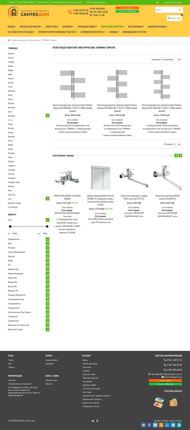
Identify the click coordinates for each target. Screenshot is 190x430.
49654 (14, 233)
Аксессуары (87, 392)
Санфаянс (68, 26)
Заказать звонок (127, 8)
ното (9, 198)
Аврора (10, 70)
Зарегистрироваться (174, 2)
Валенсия (11, 91)
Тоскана (11, 174)
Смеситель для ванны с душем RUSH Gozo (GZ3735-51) (134, 196)
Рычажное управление (67, 228)
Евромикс (11, 115)
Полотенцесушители (113, 26)
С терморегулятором (83, 131)
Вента (10, 99)
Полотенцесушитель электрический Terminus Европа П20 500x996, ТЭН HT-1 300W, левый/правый (72, 110)
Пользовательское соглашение (19, 383)
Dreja (90, 218)
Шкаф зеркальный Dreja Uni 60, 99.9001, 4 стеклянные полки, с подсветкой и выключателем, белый (100, 199)
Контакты (49, 383)
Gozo (141, 215)
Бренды (114, 32)
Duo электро (13, 207)
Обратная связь (51, 380)
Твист (10, 190)
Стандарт (11, 169)
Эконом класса (72, 222)
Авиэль (10, 66)
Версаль (11, 103)
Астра (10, 86)
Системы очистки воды (21, 32)
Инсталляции (136, 26)
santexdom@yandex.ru (102, 2)
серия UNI (95, 221)
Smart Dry (11, 194)
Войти (163, 2)
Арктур (10, 82)
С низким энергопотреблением (69, 134)
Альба (10, 74)
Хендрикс (12, 178)
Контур (10, 132)
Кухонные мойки (87, 26)
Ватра (10, 95)
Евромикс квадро (14, 203)
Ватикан (11, 53)
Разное (11, 360)
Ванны (12, 26)
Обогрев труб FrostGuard (92, 399)
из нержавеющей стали (80, 128)
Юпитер (11, 186)
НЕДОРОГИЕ (61, 222)
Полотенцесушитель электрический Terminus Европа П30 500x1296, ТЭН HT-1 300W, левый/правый (117, 110)
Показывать (168, 146)
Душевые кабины (157, 26)
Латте (10, 140)
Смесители (52, 26)
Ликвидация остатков (134, 31)
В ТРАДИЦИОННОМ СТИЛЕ (67, 218)
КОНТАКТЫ (42, 2)
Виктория (11, 107)
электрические (34, 40)
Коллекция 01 (64, 231)
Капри (10, 124)
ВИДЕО (12, 2)
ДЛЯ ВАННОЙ (60, 212)
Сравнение (49, 363)
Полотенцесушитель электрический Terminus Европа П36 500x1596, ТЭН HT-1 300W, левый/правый (162, 110)
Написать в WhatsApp (127, 11)
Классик (11, 128)
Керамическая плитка (93, 32)
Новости (11, 367)
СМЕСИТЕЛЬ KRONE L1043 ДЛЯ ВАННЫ (67, 196)
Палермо (11, 153)
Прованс (11, 161)
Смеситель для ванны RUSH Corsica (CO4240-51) (167, 196)
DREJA (95, 218)
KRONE (72, 231)
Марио (10, 144)
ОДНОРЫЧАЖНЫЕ (73, 212)
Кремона (11, 136)
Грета (10, 111)
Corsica (174, 215)
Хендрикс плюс (14, 182)
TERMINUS (46, 40)
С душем (57, 225)
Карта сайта (30, 420)
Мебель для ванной (31, 26)
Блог (10, 363)
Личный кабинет (51, 360)
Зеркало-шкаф (104, 221)
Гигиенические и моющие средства (57, 32)
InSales (179, 420)
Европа (10, 120)
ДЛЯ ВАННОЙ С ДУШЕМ (71, 225)
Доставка (12, 380)
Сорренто (11, 165)
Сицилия (11, 61)
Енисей (10, 57)
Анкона (11, 78)
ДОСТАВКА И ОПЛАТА (26, 2)
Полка (10, 157)
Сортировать (156, 59)
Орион (10, 149)
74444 (45, 233)
